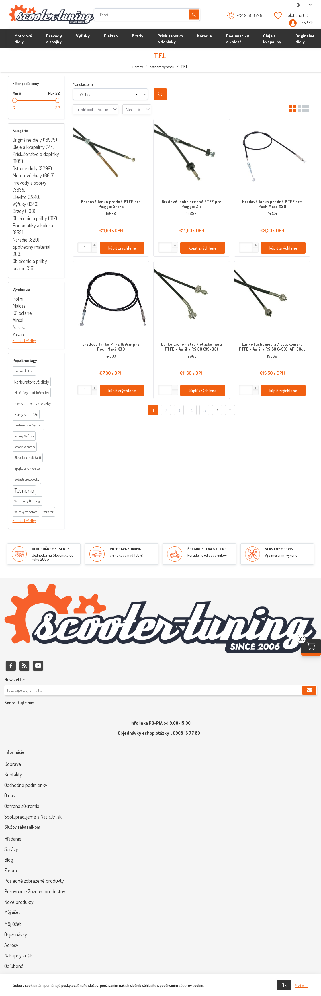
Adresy (11, 945)
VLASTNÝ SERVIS (279, 548)
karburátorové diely (31, 382)
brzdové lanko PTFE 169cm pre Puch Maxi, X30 (111, 346)
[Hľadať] (147, 14)
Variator (48, 512)
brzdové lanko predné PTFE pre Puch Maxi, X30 (272, 204)
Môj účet (12, 924)
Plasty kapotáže (26, 414)
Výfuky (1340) (26, 204)
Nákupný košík (18, 955)
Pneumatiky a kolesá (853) (33, 229)
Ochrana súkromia (21, 806)
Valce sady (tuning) (27, 501)
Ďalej (217, 410)
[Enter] (85, 247)
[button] (94, 245)
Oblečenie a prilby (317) (35, 218)
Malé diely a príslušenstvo (31, 392)
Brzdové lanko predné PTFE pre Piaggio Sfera (111, 204)
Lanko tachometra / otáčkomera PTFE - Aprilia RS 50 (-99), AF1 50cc (272, 346)
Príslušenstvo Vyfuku (28, 425)
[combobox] (110, 94)
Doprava (12, 764)
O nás (9, 795)
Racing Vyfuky (24, 436)
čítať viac (301, 985)
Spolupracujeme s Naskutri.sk (33, 816)
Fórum (10, 870)
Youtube (38, 666)
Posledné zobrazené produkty (34, 881)
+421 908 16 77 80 (251, 15)
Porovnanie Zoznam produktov (34, 891)
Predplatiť (309, 690)
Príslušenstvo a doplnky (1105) (36, 157)
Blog (8, 860)
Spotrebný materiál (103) (31, 250)
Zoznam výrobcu (162, 66)
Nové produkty (19, 902)
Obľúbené (13, 966)
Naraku (19, 327)
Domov (137, 66)
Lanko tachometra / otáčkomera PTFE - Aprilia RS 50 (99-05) (191, 346)
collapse (57, 83)
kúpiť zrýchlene (122, 248)
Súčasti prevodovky (26, 479)
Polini (18, 298)
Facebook (11, 666)
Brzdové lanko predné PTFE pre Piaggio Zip (192, 204)
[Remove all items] (137, 94)
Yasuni (19, 334)
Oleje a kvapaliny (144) (33, 147)
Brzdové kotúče (24, 371)
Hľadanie (194, 15)
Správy (11, 849)
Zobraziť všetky (24, 340)
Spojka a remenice (27, 468)
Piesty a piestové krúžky (32, 403)
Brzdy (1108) (24, 211)
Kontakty (13, 774)
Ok (284, 985)
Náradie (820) (26, 239)
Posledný (230, 410)
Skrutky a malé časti (27, 458)
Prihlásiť (305, 22)
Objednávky (15, 934)
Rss (24, 666)
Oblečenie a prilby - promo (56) (31, 264)
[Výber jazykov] (303, 5)
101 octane (22, 313)
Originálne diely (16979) (35, 140)
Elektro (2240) (26, 197)
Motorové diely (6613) (34, 175)
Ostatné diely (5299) (32, 168)
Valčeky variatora (26, 511)
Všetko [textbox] (85, 94)
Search (160, 94)
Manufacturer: (83, 84)
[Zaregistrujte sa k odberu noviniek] (160, 690)
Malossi (19, 306)
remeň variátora (24, 447)
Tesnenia (24, 490)
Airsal (18, 320)
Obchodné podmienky (25, 785)
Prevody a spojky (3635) (29, 186)
